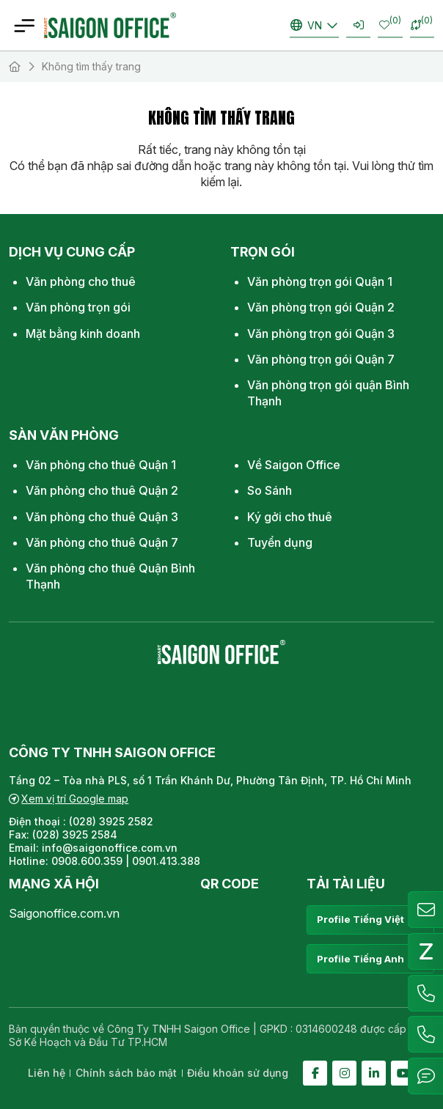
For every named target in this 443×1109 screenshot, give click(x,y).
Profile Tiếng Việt (370, 920)
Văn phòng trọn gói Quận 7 (321, 359)
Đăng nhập (359, 25)
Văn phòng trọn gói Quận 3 (321, 333)
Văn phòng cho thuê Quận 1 (101, 464)
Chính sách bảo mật (126, 1072)
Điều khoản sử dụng (237, 1072)
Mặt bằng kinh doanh (83, 333)
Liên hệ (46, 1072)
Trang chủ (15, 66)
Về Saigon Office (293, 464)
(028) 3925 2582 (112, 821)
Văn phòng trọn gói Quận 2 (321, 307)
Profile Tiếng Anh (370, 959)
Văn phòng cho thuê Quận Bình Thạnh (110, 576)
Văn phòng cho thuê (81, 281)
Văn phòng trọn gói (78, 307)
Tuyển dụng (279, 542)
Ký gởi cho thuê (289, 516)
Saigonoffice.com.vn (64, 913)
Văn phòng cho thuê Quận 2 (102, 490)
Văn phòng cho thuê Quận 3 (102, 516)
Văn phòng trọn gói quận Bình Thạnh (328, 392)
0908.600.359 (86, 861)
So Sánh (269, 490)
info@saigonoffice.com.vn (109, 847)
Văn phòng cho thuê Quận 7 (102, 542)
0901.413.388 (166, 861)
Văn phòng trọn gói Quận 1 (319, 281)
